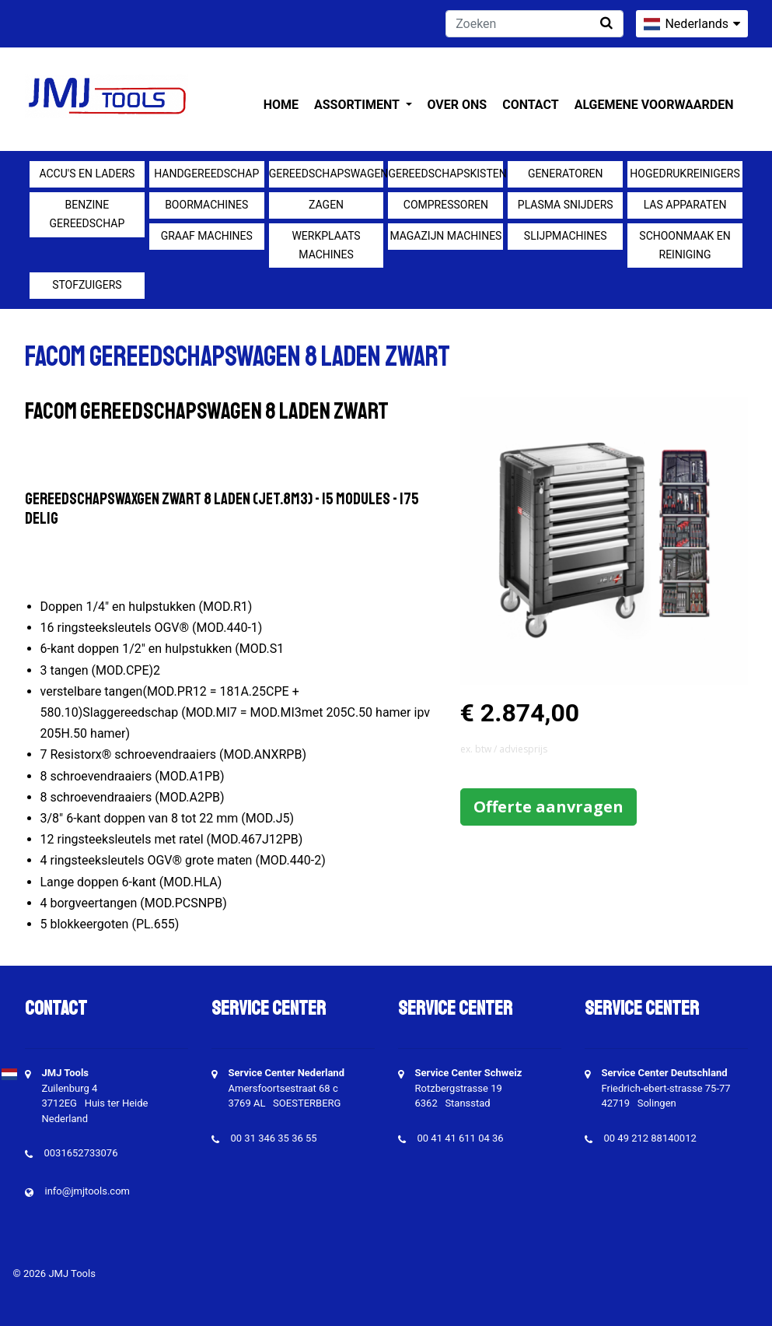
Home (281, 104)
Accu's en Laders (86, 173)
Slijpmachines (565, 236)
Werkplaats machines (326, 245)
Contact (530, 104)
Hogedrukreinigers (684, 173)
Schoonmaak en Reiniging (684, 245)
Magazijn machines (445, 236)
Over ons (457, 104)
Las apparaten (685, 204)
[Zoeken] (534, 23)
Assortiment (358, 104)
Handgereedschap (206, 173)
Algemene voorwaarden (654, 104)
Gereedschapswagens (326, 173)
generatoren (565, 173)
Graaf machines (207, 236)
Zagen (326, 204)
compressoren (445, 204)
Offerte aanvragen (548, 806)
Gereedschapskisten (445, 173)
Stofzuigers (87, 285)
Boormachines (206, 204)
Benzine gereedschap (87, 214)
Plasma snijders (565, 204)
